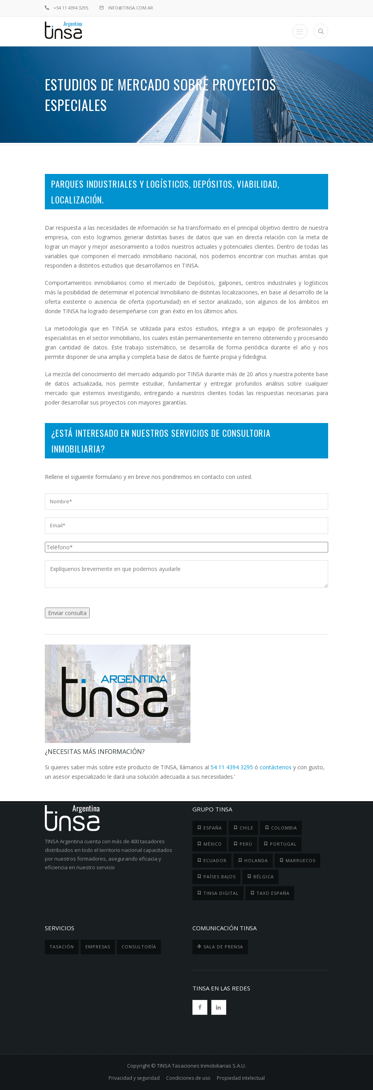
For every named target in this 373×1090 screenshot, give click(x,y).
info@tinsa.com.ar (126, 8)
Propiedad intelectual (241, 1078)
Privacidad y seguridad (134, 1078)
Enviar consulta (67, 613)
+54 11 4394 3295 (66, 8)
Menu (299, 31)
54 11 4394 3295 (232, 767)
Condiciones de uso (188, 1078)
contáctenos (276, 767)
